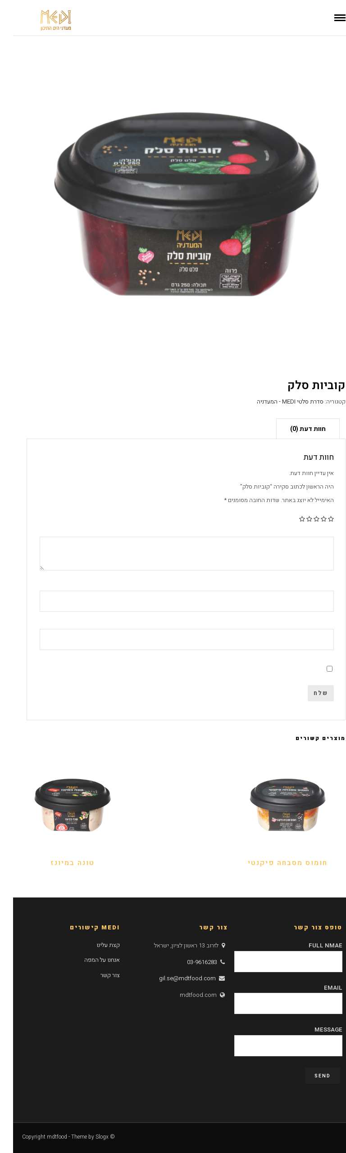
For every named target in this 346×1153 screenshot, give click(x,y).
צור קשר (97, 975)
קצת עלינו (95, 945)
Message (275, 1037)
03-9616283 (189, 962)
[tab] (295, 428)
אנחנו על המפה (89, 960)
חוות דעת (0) (295, 429)
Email (275, 995)
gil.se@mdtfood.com (174, 978)
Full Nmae (275, 953)
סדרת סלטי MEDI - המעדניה (277, 401)
